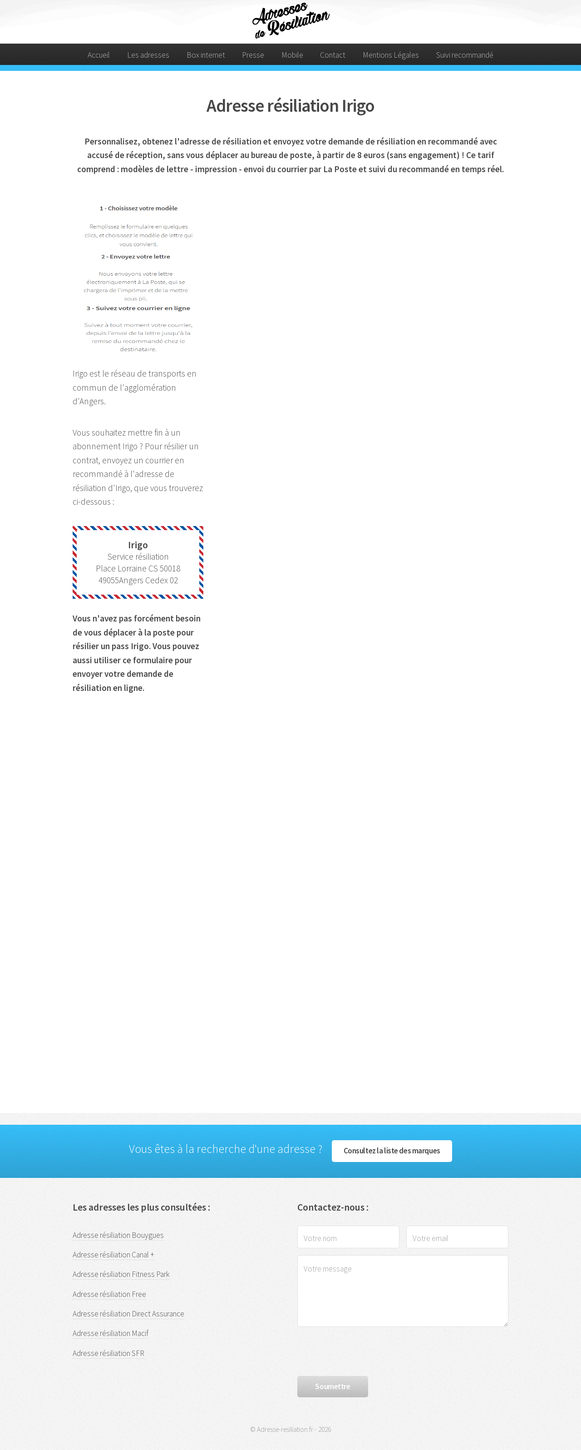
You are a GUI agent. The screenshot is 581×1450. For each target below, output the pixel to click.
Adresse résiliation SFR (108, 1353)
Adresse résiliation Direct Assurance (128, 1314)
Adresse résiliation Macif (110, 1333)
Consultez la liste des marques (392, 1151)
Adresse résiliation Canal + (113, 1255)
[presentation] (366, 1351)
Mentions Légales (391, 55)
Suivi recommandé (464, 55)
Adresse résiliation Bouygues (118, 1235)
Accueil (99, 55)
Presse (253, 55)
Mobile (292, 55)
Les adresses (148, 55)
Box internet (206, 55)
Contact (332, 55)
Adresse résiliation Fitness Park (121, 1274)
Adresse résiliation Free (109, 1294)
